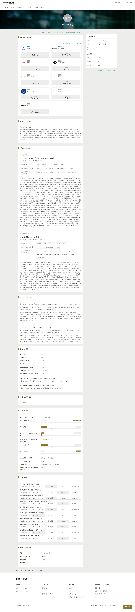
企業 (12, 7)
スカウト (27, 570)
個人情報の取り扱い (100, 594)
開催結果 (19, 7)
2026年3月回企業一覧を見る (74, 32)
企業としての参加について (76, 597)
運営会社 (97, 588)
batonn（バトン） (114, 605)
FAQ (70, 591)
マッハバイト (94, 605)
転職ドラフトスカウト (22, 588)
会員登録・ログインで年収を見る (72, 43)
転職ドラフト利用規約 (101, 591)
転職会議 (101, 605)
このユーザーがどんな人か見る (106, 70)
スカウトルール (39, 7)
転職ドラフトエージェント (23, 591)
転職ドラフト (19, 570)
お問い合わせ (72, 594)
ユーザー (6, 7)
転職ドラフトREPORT (48, 588)
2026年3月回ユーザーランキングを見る (52, 32)
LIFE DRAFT (46, 591)
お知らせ (71, 588)
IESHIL (107, 605)
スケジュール (28, 7)
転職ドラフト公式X (47, 594)
